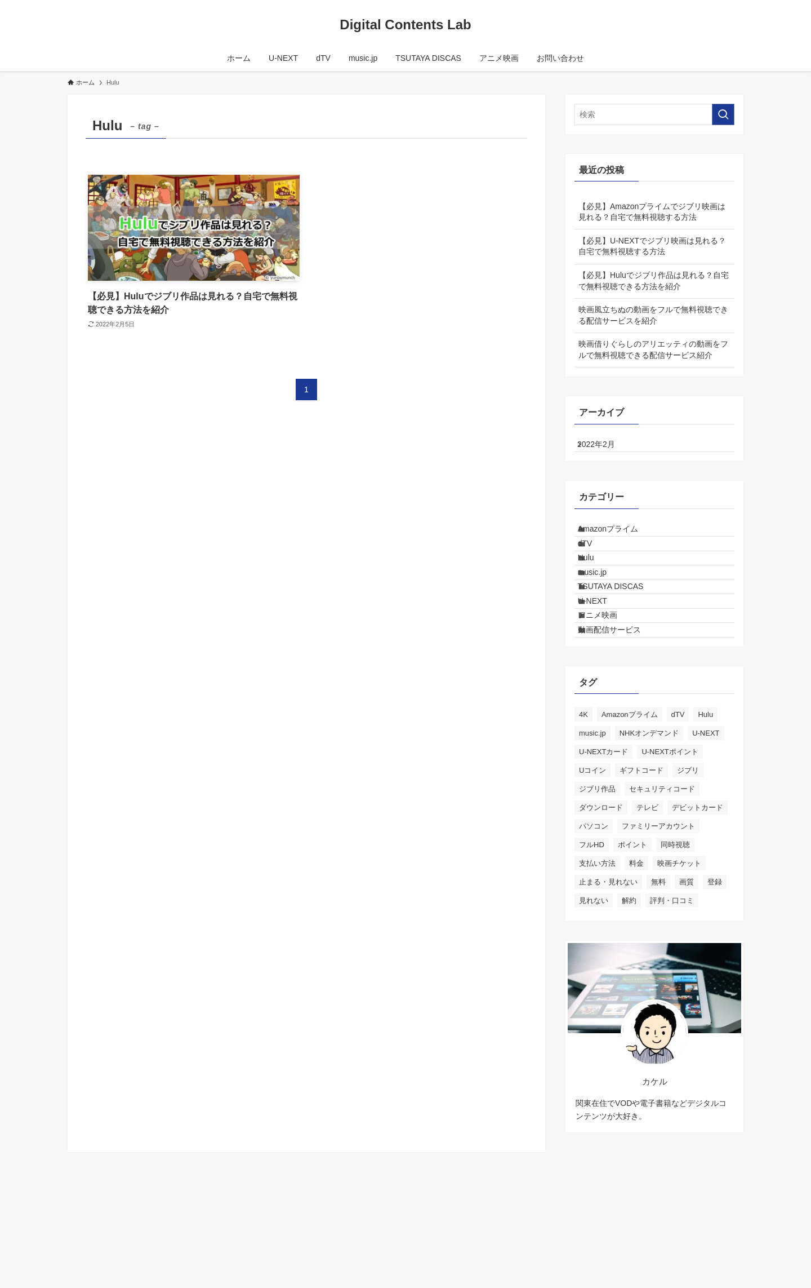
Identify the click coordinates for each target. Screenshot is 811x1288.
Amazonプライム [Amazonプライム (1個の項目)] (629, 796)
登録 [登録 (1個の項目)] (714, 963)
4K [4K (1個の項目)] (583, 796)
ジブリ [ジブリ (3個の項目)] (688, 852)
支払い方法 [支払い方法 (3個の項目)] (597, 945)
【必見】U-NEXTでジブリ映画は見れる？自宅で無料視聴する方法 (652, 246)
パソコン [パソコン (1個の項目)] (593, 908)
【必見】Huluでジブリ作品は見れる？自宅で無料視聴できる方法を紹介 (653, 281)
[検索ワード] (654, 114)
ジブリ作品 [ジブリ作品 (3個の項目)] (597, 870)
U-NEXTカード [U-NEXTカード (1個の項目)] (603, 833)
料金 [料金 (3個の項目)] (636, 945)
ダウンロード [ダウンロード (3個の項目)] (601, 889)
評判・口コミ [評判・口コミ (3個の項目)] (672, 982)
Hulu (597, 589)
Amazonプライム (619, 542)
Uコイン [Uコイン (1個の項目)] (592, 852)
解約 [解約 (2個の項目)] (629, 982)
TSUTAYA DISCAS (621, 636)
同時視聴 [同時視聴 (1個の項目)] (675, 926)
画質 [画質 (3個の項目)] (686, 963)
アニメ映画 (608, 683)
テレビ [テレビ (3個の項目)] (647, 889)
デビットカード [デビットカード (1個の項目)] (697, 889)
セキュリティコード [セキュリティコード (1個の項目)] (662, 870)
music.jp (603, 612)
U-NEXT (603, 659)
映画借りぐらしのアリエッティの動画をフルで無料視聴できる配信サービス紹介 (653, 349)
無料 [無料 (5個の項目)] (658, 963)
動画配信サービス (620, 706)
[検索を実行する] (723, 114)
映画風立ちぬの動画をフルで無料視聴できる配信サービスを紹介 (653, 315)
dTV (596, 565)
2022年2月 (605, 448)
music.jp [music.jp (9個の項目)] (592, 815)
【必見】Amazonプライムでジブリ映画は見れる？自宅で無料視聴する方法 (651, 212)
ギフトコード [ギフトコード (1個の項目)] (641, 852)
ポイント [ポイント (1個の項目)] (632, 926)
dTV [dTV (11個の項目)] (678, 796)
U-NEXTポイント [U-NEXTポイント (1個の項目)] (669, 833)
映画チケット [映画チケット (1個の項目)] (679, 945)
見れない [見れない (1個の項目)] (593, 982)
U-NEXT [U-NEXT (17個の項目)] (705, 815)
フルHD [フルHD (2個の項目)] (591, 926)
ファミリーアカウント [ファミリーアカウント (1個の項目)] (658, 908)
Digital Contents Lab (405, 25)
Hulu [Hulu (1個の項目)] (705, 796)
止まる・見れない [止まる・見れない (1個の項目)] (608, 963)
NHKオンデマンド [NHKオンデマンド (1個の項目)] (649, 815)
